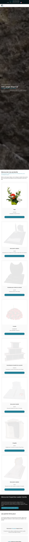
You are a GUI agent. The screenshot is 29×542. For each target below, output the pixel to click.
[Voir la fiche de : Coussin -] (14, 317)
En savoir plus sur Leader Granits (10, 507)
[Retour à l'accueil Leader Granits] (2, 6)
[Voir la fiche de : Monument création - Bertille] (14, 473)
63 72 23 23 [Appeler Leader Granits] (15, 1)
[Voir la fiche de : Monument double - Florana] (14, 395)
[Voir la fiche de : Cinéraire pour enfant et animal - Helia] (14, 278)
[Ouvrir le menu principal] (27, 5)
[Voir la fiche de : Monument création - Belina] (14, 239)
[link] (14, 217)
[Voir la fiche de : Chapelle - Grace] (14, 434)
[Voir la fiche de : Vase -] (14, 200)
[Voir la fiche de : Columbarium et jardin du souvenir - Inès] (14, 356)
